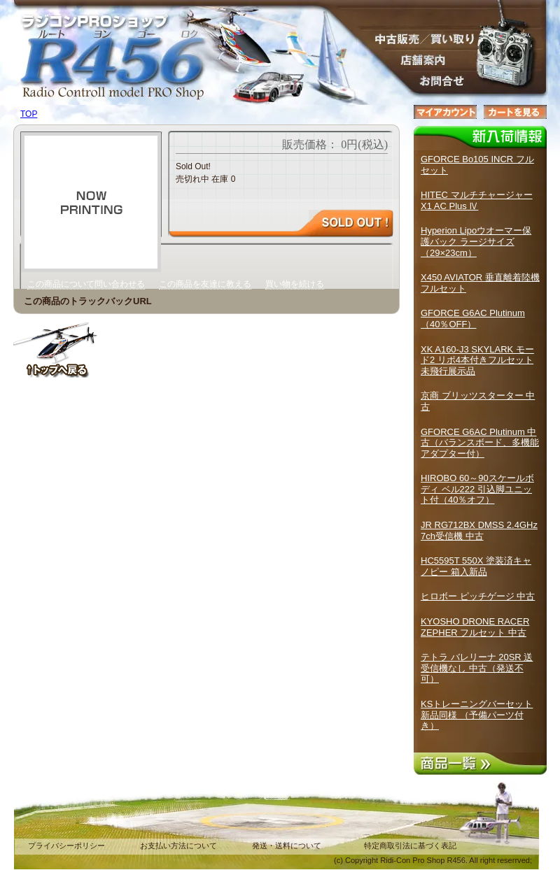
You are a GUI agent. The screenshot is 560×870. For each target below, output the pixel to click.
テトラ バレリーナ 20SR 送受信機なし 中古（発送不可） (477, 668)
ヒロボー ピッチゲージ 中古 (478, 596)
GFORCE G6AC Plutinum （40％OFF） (473, 318)
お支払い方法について (178, 845)
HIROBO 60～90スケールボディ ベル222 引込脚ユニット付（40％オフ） (477, 489)
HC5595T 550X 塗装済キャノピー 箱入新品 (476, 566)
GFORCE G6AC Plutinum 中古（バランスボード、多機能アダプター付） (480, 443)
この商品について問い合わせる (86, 284)
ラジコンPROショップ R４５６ (105, 42)
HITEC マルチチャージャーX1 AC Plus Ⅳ (477, 200)
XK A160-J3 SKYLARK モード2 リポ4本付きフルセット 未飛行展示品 (477, 360)
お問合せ (420, 80)
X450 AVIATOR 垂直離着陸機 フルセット (480, 283)
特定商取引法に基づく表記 (410, 845)
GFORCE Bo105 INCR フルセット (477, 165)
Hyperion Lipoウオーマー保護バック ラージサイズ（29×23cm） (476, 241)
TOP (28, 114)
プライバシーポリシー (66, 845)
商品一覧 (480, 764)
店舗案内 (420, 59)
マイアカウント (445, 112)
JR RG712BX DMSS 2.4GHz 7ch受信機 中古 (479, 530)
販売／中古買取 (420, 38)
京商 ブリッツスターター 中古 (478, 401)
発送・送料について (286, 845)
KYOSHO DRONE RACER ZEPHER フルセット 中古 (475, 627)
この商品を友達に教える (205, 284)
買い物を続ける (294, 284)
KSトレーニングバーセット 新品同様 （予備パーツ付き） (477, 715)
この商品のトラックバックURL (88, 301)
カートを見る (515, 112)
